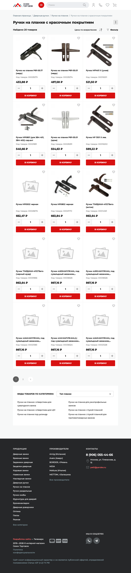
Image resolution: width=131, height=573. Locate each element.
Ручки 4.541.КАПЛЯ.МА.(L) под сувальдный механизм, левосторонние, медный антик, (65, 339)
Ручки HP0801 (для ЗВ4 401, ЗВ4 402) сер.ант (30, 138)
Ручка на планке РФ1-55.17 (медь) (29, 72)
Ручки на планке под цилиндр (32, 414)
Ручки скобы (19, 495)
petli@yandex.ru (98, 467)
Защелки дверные (22, 466)
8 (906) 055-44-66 (99, 455)
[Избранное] (107, 4)
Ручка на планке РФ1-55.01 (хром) (64, 138)
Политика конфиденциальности (24, 551)
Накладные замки (22, 478)
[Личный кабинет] (93, 4)
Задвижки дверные (23, 462)
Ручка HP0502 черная (27, 204)
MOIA (52, 466)
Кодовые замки (20, 470)
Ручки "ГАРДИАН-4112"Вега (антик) (99, 205)
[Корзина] (114, 4)
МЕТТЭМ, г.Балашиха (60, 474)
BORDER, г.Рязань (58, 462)
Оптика (16, 511)
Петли (16, 515)
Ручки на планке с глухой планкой (85, 410)
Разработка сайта (22, 539)
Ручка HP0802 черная (62, 204)
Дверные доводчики (23, 507)
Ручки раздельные (22, 491)
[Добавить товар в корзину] (30, 95)
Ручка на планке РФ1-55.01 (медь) (64, 72)
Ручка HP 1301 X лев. (96, 137)
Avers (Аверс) (56, 458)
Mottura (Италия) (57, 470)
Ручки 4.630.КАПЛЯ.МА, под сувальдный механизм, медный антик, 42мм (100, 273)
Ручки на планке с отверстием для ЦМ (36, 410)
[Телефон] (100, 4)
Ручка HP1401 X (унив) (97, 70)
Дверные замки (21, 454)
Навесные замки (21, 474)
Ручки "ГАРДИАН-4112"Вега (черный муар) (29, 272)
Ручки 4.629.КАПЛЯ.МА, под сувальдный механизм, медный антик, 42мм (65, 273)
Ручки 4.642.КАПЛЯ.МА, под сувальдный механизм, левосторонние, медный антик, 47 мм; (30, 339)
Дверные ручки (21, 483)
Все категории (20, 525)
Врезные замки (21, 458)
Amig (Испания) (57, 454)
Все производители (59, 480)
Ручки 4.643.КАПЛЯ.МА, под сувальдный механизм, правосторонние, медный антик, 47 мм (100, 339)
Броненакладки (21, 503)
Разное (16, 519)
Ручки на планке (21, 487)
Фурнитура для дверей (24, 499)
